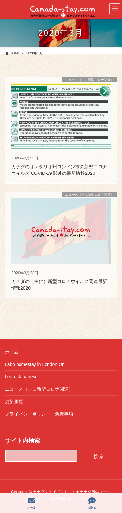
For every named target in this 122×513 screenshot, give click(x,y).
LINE (92, 503)
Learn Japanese (21, 376)
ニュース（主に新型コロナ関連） (39, 389)
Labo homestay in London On (35, 364)
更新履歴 (14, 401)
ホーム (12, 352)
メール (31, 503)
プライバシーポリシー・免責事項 (39, 413)
